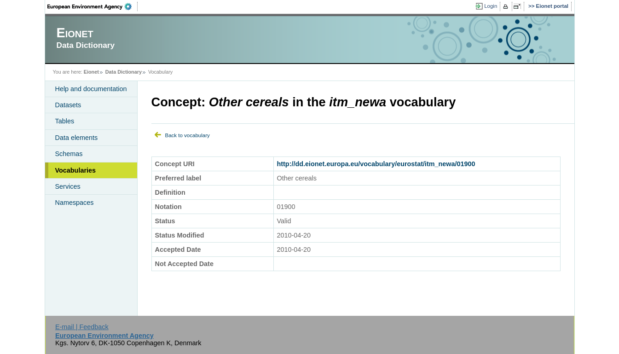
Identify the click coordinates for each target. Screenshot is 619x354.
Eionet (91, 72)
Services (68, 186)
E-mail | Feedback (82, 327)
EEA (92, 6)
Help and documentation (91, 89)
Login (490, 6)
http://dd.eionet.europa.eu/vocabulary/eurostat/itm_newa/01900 (376, 164)
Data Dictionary (123, 72)
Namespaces (74, 202)
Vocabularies (75, 170)
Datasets (68, 105)
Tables (65, 121)
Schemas (69, 153)
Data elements (76, 137)
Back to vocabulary (187, 135)
